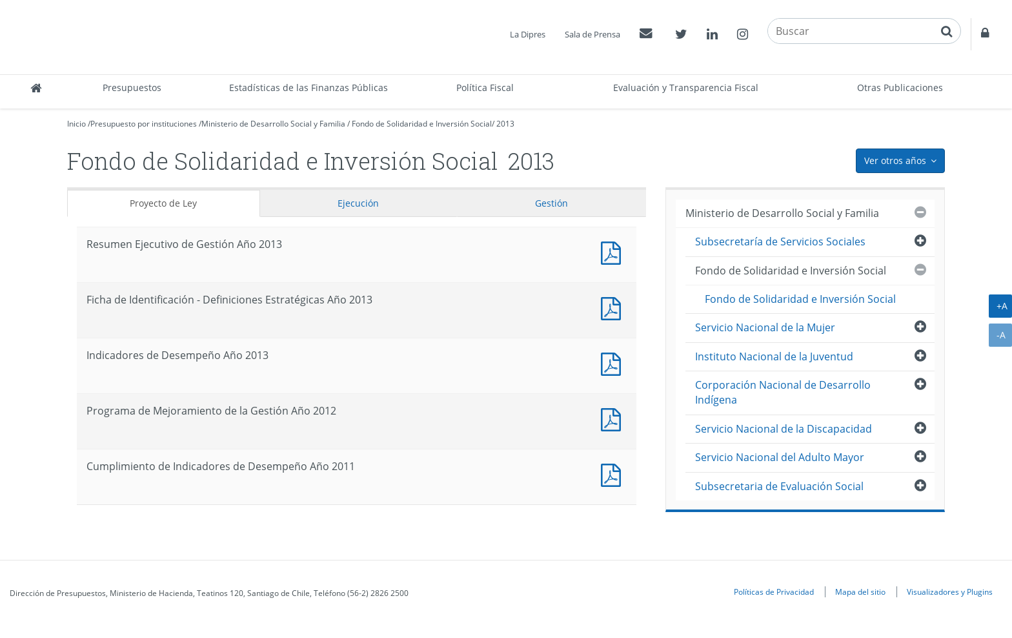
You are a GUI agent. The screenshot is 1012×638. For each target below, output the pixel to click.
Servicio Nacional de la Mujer (765, 327)
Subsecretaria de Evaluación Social (779, 486)
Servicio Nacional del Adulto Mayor (779, 457)
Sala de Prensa (592, 34)
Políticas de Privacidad (774, 591)
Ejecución (358, 203)
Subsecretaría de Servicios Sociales (780, 241)
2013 (505, 123)
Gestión (551, 203)
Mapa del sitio (860, 591)
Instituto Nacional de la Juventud (774, 356)
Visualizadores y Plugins (950, 591)
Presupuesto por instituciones (143, 123)
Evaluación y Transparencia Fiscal (685, 87)
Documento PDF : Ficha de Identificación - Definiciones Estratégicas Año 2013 (614, 307)
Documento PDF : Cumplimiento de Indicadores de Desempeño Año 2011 (614, 473)
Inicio (76, 123)
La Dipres (527, 34)
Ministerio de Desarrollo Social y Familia (273, 123)
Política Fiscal (485, 87)
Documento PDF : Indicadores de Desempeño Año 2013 (614, 362)
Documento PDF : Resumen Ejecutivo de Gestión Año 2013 (614, 251)
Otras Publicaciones (900, 87)
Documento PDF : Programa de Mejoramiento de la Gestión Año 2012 (614, 418)
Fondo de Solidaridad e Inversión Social (422, 123)
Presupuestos (132, 87)
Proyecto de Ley (163, 203)
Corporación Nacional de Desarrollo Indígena (783, 392)
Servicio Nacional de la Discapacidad (783, 429)
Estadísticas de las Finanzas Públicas (308, 87)
